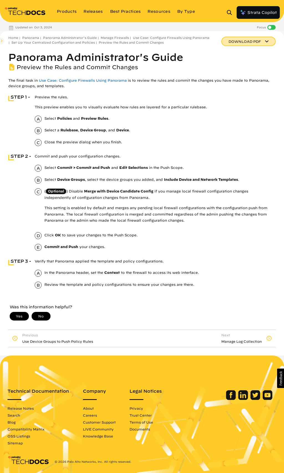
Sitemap (15, 443)
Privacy (136, 408)
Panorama (30, 37)
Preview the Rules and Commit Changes (131, 42)
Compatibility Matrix (25, 429)
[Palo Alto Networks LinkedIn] (243, 398)
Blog (11, 422)
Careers (90, 415)
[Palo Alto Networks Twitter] (255, 398)
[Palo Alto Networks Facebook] (231, 398)
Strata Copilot (258, 12)
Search (13, 415)
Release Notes (20, 408)
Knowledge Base (98, 436)
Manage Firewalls (115, 37)
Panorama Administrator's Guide (70, 37)
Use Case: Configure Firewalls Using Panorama (171, 37)
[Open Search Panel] (231, 12)
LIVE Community (98, 429)
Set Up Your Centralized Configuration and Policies (53, 42)
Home (13, 37)
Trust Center (141, 415)
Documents (140, 429)
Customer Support (99, 422)
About (88, 408)
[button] (280, 378)
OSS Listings (18, 436)
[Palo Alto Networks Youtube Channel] (267, 398)
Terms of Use (141, 422)
